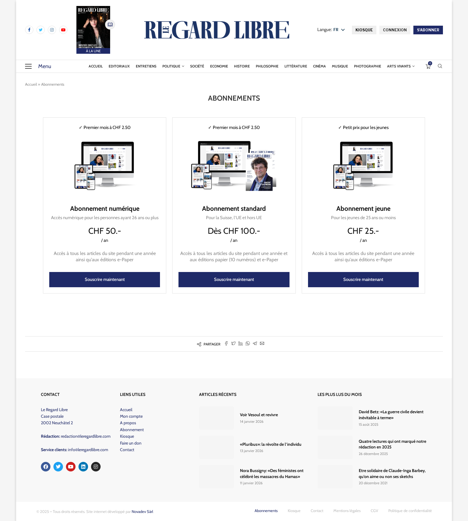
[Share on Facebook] (226, 344)
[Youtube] (63, 30)
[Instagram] (52, 30)
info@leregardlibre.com (88, 449)
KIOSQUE (364, 30)
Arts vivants (399, 66)
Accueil (96, 66)
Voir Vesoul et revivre (259, 414)
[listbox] (340, 30)
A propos (128, 422)
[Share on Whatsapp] (248, 344)
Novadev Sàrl (142, 511)
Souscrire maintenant (105, 279)
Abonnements (266, 510)
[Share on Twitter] (233, 344)
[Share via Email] (262, 344)
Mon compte (131, 416)
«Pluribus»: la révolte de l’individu (270, 444)
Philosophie (267, 66)
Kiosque (127, 436)
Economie (219, 66)
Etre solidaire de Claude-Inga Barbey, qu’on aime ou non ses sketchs (392, 473)
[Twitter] (40, 30)
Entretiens (146, 66)
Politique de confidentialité (410, 510)
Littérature (295, 66)
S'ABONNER (428, 30)
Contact (127, 449)
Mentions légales (347, 510)
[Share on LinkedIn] (240, 344)
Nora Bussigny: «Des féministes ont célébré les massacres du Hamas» (272, 473)
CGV (374, 510)
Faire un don (130, 443)
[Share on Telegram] (255, 344)
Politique (171, 66)
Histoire (242, 66)
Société (197, 66)
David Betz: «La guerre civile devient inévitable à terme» (391, 414)
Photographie (367, 66)
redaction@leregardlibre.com (85, 436)
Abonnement (132, 429)
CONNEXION (395, 30)
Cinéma (319, 66)
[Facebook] (29, 30)
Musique (340, 66)
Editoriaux (119, 66)
